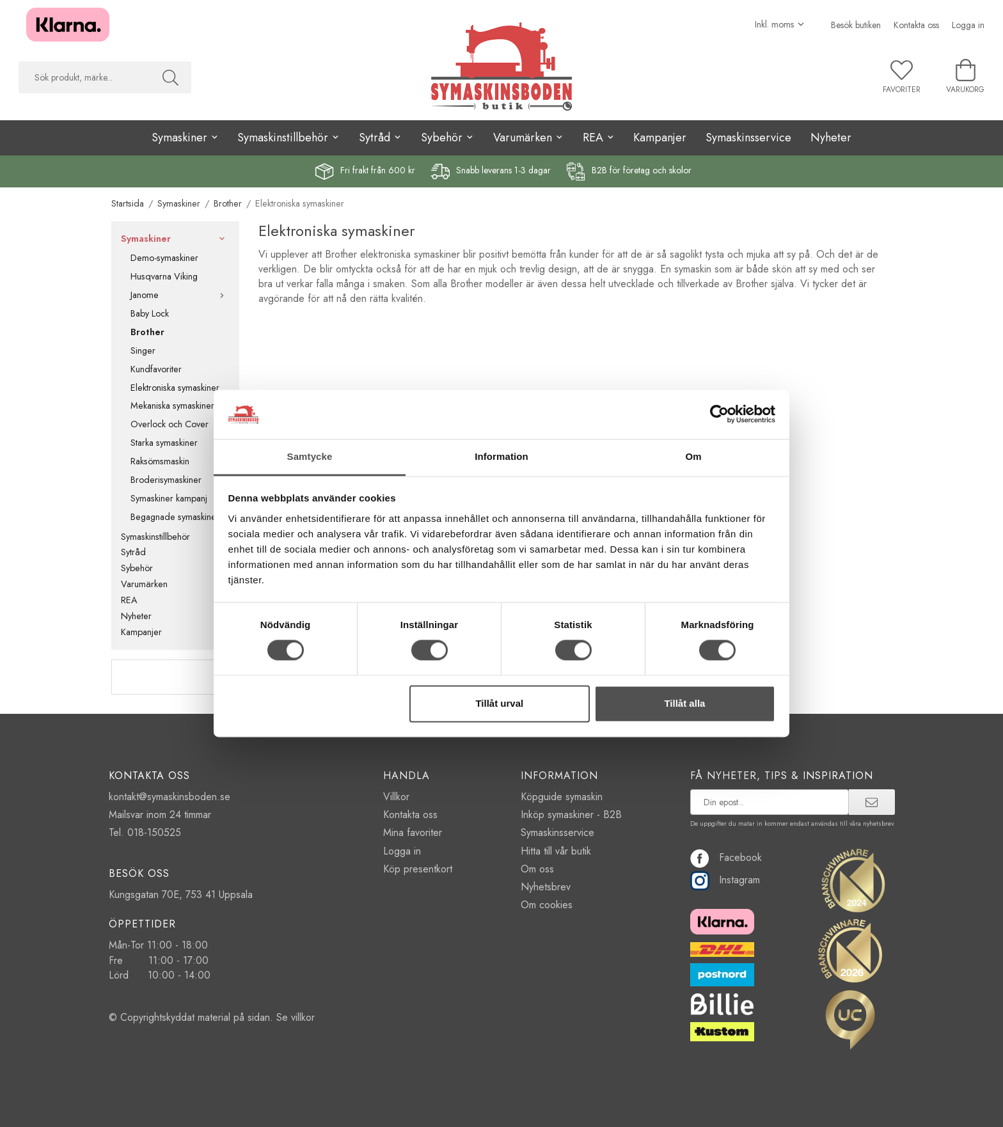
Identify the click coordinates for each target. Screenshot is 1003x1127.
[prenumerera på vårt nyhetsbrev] (769, 802)
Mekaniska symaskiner (172, 405)
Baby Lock (149, 313)
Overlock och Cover (169, 424)
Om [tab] (693, 456)
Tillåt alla (684, 703)
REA (175, 600)
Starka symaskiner (164, 442)
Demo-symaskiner (164, 257)
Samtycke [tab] (310, 456)
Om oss (537, 869)
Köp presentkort (417, 869)
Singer (142, 350)
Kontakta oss (916, 25)
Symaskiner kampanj (168, 498)
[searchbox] (84, 77)
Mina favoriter (412, 832)
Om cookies (547, 904)
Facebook (726, 857)
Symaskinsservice (748, 137)
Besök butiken (856, 25)
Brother (147, 332)
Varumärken (175, 584)
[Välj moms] (780, 24)
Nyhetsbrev (546, 886)
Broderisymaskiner (165, 479)
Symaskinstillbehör (175, 536)
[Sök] (170, 77)
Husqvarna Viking (164, 276)
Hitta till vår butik (556, 851)
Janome (180, 294)
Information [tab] (501, 456)
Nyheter (830, 137)
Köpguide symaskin (562, 796)
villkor (303, 1017)
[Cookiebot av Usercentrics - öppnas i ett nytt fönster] (719, 414)
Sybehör (175, 568)
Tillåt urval (499, 703)
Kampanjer (659, 137)
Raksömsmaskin (159, 461)
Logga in (968, 25)
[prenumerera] (871, 802)
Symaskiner (175, 238)
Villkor (396, 796)
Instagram (725, 879)
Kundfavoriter (156, 369)
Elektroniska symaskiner (174, 387)
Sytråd (175, 552)
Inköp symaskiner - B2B (571, 814)
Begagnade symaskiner (174, 516)
